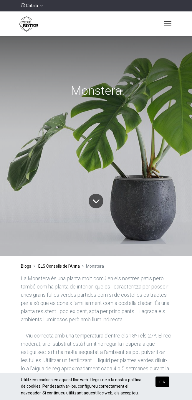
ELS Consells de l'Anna (59, 266)
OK (162, 381)
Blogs (26, 266)
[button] (32, 5)
